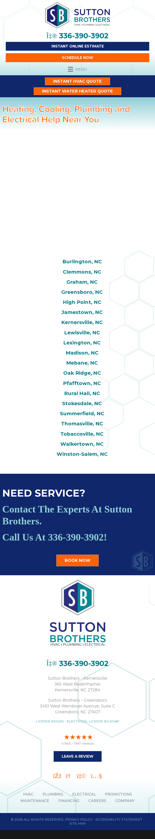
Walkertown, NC (82, 444)
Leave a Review (77, 756)
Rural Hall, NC (82, 393)
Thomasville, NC (82, 424)
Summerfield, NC (82, 414)
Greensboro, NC (82, 292)
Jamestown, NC (82, 312)
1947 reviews (84, 744)
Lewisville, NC (82, 333)
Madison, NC (82, 353)
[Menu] (77, 69)
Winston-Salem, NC (82, 454)
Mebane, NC (82, 363)
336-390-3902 (76, 537)
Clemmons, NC (82, 272)
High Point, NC (82, 302)
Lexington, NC (82, 343)
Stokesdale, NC (82, 403)
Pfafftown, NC (82, 383)
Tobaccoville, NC (82, 434)
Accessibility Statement (118, 819)
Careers (97, 801)
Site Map (77, 824)
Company (125, 801)
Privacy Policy (79, 819)
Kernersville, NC (82, 322)
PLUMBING (52, 794)
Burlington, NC (82, 262)
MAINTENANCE (34, 801)
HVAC (28, 794)
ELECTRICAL (84, 794)
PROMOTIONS (118, 794)
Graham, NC (82, 282)
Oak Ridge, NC (82, 373)
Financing (68, 801)
